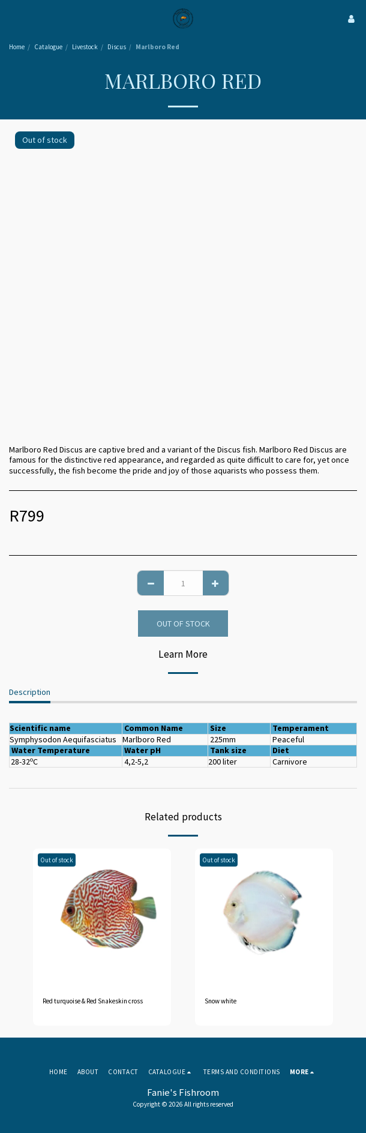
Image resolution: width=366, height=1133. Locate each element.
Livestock (85, 47)
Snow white (220, 1001)
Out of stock (183, 623)
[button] (13, 18)
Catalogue (48, 47)
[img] (102, 918)
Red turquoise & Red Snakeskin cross (93, 1001)
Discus (116, 47)
